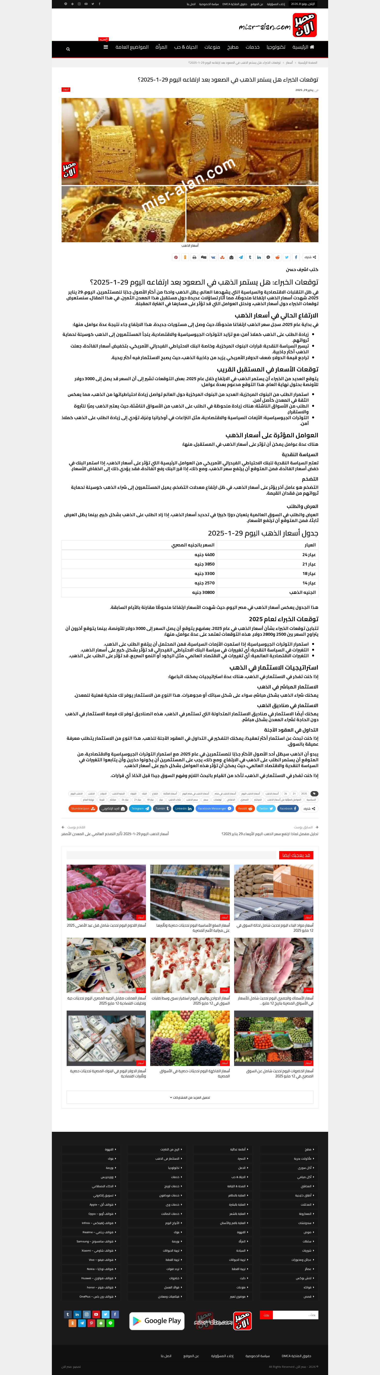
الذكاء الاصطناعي (102, 1186)
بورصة (175, 1241)
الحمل (241, 1168)
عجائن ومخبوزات (301, 1259)
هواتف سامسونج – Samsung (95, 1241)
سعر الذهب (192, 799)
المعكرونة (305, 1213)
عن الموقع (257, 4)
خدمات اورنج (171, 1186)
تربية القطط (238, 1269)
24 (285, 793)
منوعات (212, 46)
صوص (307, 1232)
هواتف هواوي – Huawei (97, 1278)
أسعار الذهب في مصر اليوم (195, 793)
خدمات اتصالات (170, 1213)
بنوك (176, 1232)
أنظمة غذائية (237, 1149)
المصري (245, 799)
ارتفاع (155, 793)
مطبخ (233, 46)
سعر (206, 799)
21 (294, 793)
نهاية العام (88, 799)
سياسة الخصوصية (209, 4)
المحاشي (306, 1186)
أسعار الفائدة (170, 793)
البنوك (133, 793)
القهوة (241, 1232)
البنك (144, 793)
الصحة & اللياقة (236, 1186)
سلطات (307, 1241)
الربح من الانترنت (169, 1149)
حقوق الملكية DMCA (234, 4)
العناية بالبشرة (237, 1204)
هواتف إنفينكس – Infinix (97, 1223)
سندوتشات (304, 1223)
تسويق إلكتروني (103, 1195)
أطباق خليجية (303, 1195)
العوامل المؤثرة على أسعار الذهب (284, 799)
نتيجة (102, 799)
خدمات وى (172, 1204)
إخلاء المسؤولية (276, 4)
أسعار (66, 89)
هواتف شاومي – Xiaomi (97, 1250)
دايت (242, 1278)
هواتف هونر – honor (100, 1287)
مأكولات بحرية (302, 1158)
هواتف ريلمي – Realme (98, 1232)
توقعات (218, 799)
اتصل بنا (191, 4)
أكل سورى (304, 1168)
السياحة (240, 1250)
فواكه (307, 1287)
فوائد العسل (171, 1287)
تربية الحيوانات (237, 1259)
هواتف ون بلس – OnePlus (96, 1296)
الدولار (103, 793)
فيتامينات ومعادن (168, 1296)
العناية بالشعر (237, 1213)
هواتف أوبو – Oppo (100, 1213)
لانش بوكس (303, 1278)
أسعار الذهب (272, 793)
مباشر (113, 799)
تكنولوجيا (276, 46)
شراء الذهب (175, 799)
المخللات (306, 1204)
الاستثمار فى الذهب (167, 1158)
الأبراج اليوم (172, 1223)
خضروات (174, 1278)
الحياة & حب (186, 46)
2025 (304, 793)
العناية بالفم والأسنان (232, 1223)
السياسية (311, 799)
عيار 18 (150, 799)
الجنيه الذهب (118, 793)
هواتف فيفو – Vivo (101, 1259)
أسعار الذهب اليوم (251, 793)
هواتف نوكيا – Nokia (100, 1269)
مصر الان (67, 1366)
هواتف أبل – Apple (101, 1204)
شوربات (306, 1250)
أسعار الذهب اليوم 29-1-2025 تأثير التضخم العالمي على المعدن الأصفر (115, 833)
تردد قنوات (172, 1269)
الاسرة (241, 1158)
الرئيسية (303, 46)
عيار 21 (137, 799)
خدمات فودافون (169, 1195)
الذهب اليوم (77, 793)
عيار (161, 799)
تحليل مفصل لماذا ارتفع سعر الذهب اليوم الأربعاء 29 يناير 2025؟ (270, 833)
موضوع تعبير (237, 1296)
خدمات (253, 46)
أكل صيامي (304, 1177)
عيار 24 (125, 799)
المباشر (258, 799)
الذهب (91, 793)
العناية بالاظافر (236, 1195)
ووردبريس (107, 1177)
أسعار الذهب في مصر (225, 793)
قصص (307, 1296)
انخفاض (231, 799)
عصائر (308, 1269)
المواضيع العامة (132, 46)
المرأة (161, 46)
